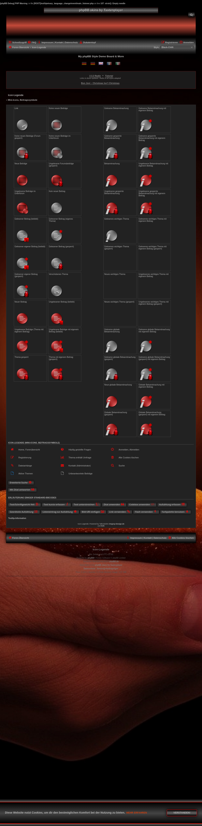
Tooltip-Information (17, 518)
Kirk (103, 526)
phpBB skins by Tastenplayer (108, 565)
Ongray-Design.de (116, 524)
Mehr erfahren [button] (136, 812)
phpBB (91, 558)
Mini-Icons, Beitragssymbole (22, 100)
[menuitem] (191, 14)
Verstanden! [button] (181, 812)
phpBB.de (114, 561)
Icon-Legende (101, 549)
